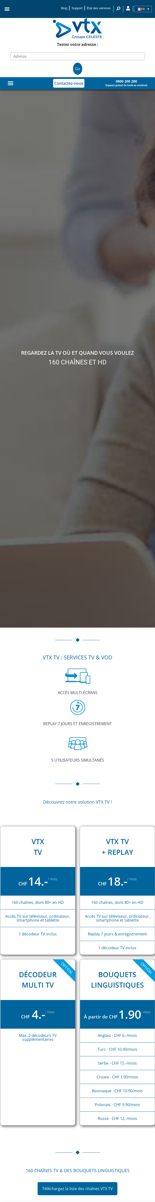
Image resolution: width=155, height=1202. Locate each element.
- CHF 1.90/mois (123, 1077)
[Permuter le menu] (11, 83)
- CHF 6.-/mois (124, 1035)
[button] (7, 9)
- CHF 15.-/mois (123, 1063)
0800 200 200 (126, 81)
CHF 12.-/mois (124, 1118)
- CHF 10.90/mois (121, 1049)
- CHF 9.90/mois (126, 1104)
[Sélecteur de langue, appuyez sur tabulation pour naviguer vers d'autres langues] (143, 9)
